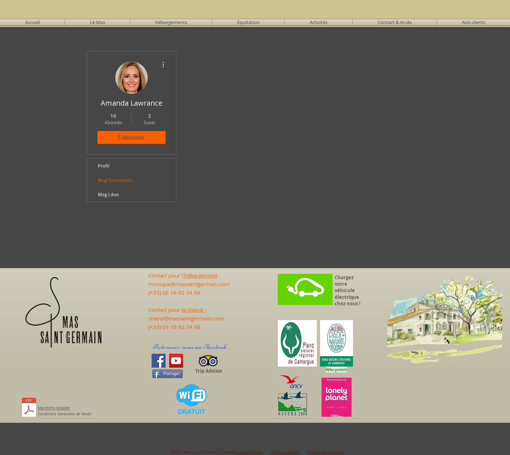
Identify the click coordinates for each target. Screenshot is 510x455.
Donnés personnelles (326, 452)
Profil (103, 166)
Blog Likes (108, 194)
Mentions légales (286, 452)
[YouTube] (176, 361)
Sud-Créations (250, 452)
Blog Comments (115, 180)
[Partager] (167, 373)
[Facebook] (159, 361)
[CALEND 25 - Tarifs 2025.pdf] (29, 408)
